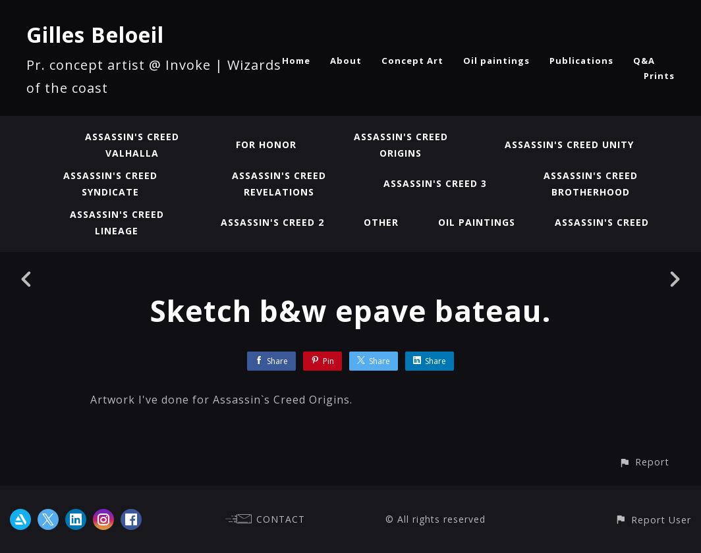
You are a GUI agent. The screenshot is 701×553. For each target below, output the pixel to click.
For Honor (266, 144)
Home (296, 60)
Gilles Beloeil (95, 34)
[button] (644, 461)
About (346, 60)
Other (381, 222)
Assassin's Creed (602, 222)
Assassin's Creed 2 (272, 222)
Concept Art (412, 60)
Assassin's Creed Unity (569, 144)
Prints (659, 76)
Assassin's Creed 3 (435, 183)
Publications (581, 60)
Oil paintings (496, 60)
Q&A (644, 60)
